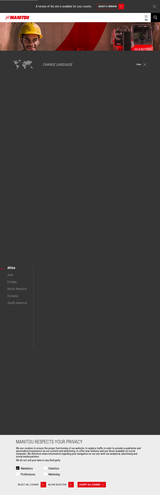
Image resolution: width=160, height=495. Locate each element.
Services (87, 416)
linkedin (139, 358)
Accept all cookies (95, 484)
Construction (20, 386)
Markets (16, 376)
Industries (19, 391)
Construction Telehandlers (99, 382)
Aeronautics (20, 400)
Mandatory (27, 468)
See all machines (19, 332)
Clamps (18, 427)
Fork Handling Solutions (26, 431)
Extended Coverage (95, 427)
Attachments (19, 416)
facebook (122, 358)
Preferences (28, 474)
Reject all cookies (32, 484)
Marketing (54, 474)
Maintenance (92, 431)
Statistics (53, 468)
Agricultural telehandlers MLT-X (101, 391)
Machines (88, 376)
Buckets (18, 422)
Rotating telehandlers (96, 395)
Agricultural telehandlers (98, 386)
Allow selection (63, 484)
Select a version (111, 6)
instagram (130, 358)
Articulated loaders (95, 400)
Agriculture (19, 382)
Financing (90, 422)
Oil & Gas (18, 395)
